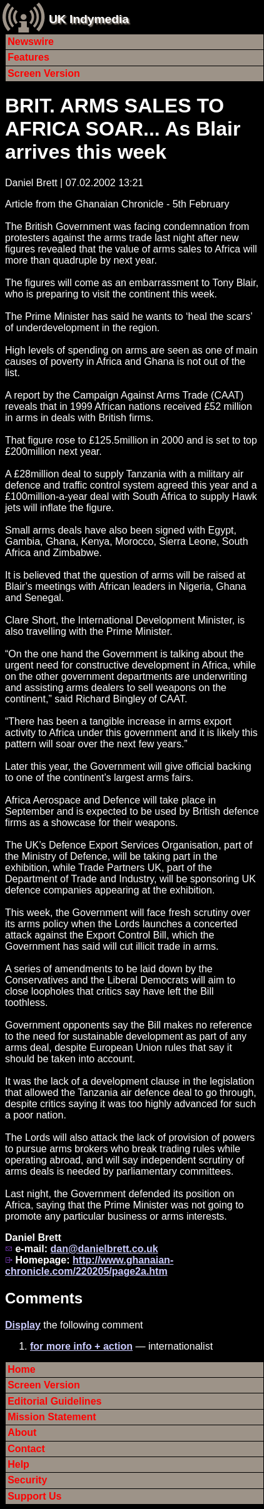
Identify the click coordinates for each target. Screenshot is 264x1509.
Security (27, 1480)
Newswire (31, 41)
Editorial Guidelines (54, 1401)
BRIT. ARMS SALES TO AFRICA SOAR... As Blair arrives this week (122, 128)
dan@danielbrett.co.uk (104, 1248)
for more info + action (81, 1346)
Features (28, 57)
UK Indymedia (89, 19)
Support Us (34, 1496)
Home (21, 1369)
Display (23, 1325)
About (22, 1432)
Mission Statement (52, 1417)
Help (18, 1464)
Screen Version (44, 73)
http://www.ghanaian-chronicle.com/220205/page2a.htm (89, 1266)
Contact (26, 1448)
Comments (44, 1298)
